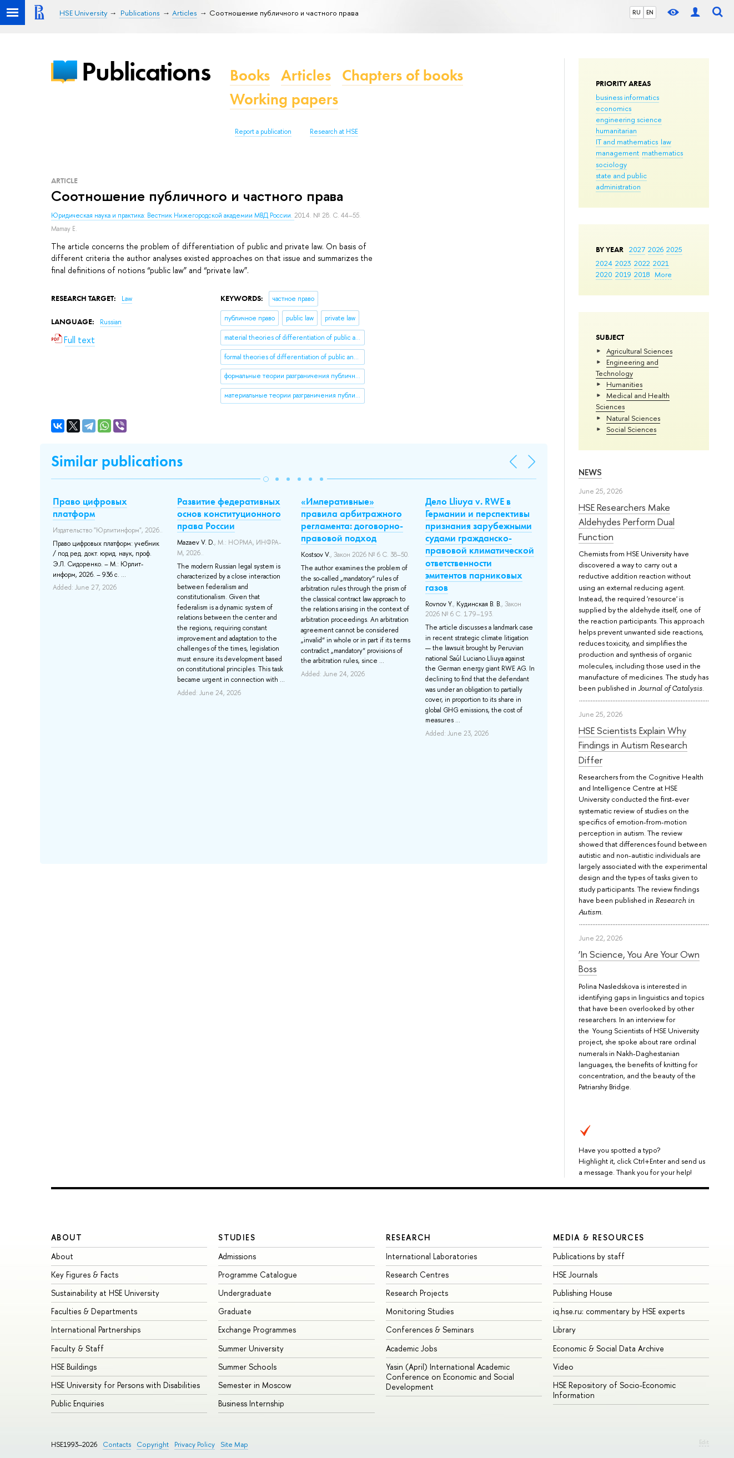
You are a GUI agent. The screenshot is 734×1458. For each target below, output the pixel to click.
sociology (611, 164)
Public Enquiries (77, 1403)
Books (250, 75)
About (66, 1237)
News (590, 472)
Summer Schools (247, 1366)
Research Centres (417, 1274)
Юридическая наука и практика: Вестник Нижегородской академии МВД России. (172, 215)
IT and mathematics (627, 142)
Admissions (237, 1256)
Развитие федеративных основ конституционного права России (229, 513)
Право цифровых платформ (90, 507)
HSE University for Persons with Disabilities (125, 1385)
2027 (637, 249)
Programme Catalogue (257, 1274)
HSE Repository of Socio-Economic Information (614, 1390)
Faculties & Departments (94, 1311)
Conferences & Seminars (430, 1329)
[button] (266, 479)
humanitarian (616, 130)
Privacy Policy (194, 1444)
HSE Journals (575, 1274)
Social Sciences (631, 429)
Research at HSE (334, 131)
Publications (146, 71)
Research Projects (417, 1293)
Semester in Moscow (254, 1385)
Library (564, 1329)
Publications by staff (589, 1256)
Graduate (235, 1311)
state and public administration (621, 181)
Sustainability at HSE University (105, 1293)
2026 (655, 249)
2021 (661, 263)
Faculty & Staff (77, 1348)
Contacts (117, 1444)
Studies (236, 1237)
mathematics (662, 153)
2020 (604, 274)
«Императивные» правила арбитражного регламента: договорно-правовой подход (352, 519)
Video (563, 1366)
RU (636, 12)
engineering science (629, 119)
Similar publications (117, 461)
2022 (642, 263)
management (617, 153)
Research (408, 1237)
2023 (623, 263)
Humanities (624, 384)
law (666, 142)
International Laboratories (431, 1256)
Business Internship (251, 1403)
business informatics (627, 97)
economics (613, 108)
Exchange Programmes (257, 1329)
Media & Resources (599, 1237)
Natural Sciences (633, 418)
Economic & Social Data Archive (608, 1348)
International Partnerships (95, 1329)
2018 (642, 274)
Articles (306, 75)
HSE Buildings (74, 1366)
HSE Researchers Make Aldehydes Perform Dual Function (627, 522)
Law (127, 298)
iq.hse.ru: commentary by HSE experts (619, 1311)
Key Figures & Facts (84, 1274)
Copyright (153, 1444)
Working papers (284, 99)
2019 (623, 274)
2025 (674, 249)
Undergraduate (245, 1293)
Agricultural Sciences (639, 351)
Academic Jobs (411, 1348)
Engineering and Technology (627, 367)
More (663, 274)
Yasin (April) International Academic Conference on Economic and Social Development (450, 1376)
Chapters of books (402, 75)
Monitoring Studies (420, 1311)
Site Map (234, 1444)
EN (649, 12)
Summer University (251, 1348)
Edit (704, 1442)
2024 (604, 263)
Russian (111, 322)
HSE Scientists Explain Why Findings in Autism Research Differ (633, 745)
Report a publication (263, 131)
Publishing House (582, 1293)
